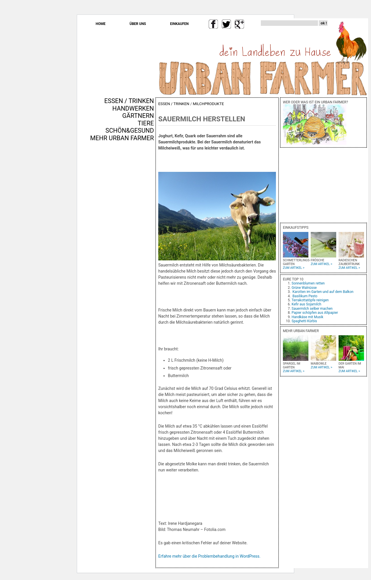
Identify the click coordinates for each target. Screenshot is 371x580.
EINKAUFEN (179, 24)
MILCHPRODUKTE (208, 104)
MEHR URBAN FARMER (122, 138)
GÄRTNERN (138, 115)
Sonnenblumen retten (308, 283)
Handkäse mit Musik (307, 317)
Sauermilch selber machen (312, 309)
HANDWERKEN (133, 108)
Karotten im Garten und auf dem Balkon (322, 292)
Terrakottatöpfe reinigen (310, 300)
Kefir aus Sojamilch (306, 304)
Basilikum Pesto (304, 296)
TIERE (146, 123)
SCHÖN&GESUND (130, 130)
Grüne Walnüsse (304, 288)
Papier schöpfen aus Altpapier (315, 313)
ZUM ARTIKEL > (293, 268)
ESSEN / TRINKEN (129, 101)
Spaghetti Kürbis (304, 321)
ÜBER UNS (138, 24)
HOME (101, 24)
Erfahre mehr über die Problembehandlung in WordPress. (209, 556)
